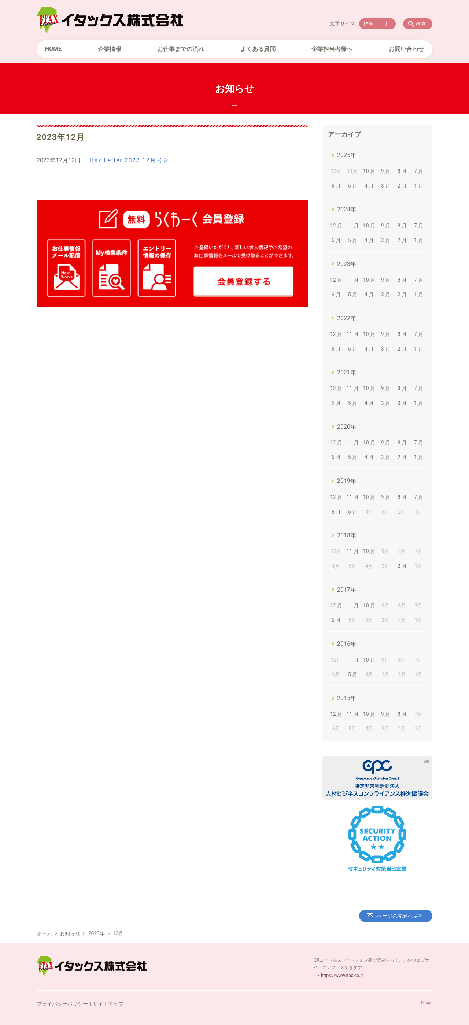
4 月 (369, 186)
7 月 (418, 171)
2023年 (346, 263)
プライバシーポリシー (62, 1004)
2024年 (346, 209)
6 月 (336, 186)
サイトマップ (108, 1004)
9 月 (385, 171)
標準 (368, 24)
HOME (53, 48)
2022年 (346, 318)
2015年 (346, 698)
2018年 (346, 535)
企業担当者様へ (331, 48)
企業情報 (109, 48)
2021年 (346, 372)
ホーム (44, 933)
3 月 (385, 186)
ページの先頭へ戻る (400, 916)
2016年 (346, 643)
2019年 (346, 480)
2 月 (402, 186)
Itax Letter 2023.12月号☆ (129, 160)
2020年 (346, 426)
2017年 (346, 589)
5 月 (352, 186)
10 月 (369, 171)
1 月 (418, 186)
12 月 (336, 226)
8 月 (402, 171)
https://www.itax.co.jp (342, 975)
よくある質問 (258, 48)
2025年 (346, 155)
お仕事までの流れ (180, 48)
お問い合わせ (406, 48)
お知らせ (70, 933)
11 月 (353, 226)
